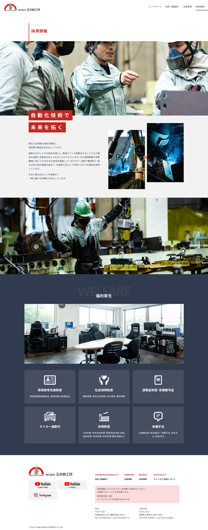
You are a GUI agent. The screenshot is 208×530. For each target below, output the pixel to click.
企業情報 (128, 479)
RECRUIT (143, 475)
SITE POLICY (160, 475)
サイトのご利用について (165, 479)
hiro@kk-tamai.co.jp (120, 499)
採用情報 (143, 479)
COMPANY (129, 475)
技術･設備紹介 (101, 479)
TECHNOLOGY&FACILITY (107, 475)
